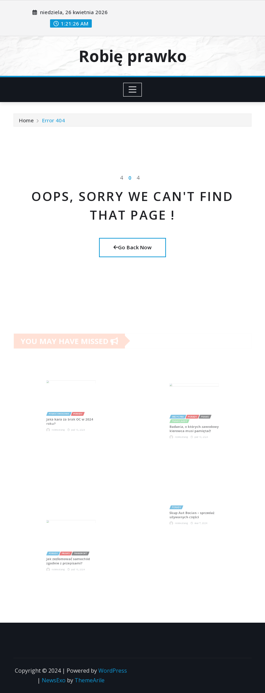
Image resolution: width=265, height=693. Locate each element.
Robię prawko (133, 56)
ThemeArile (90, 680)
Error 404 (53, 122)
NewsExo (54, 680)
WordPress (112, 670)
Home (26, 122)
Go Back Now (132, 247)
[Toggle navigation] (132, 90)
